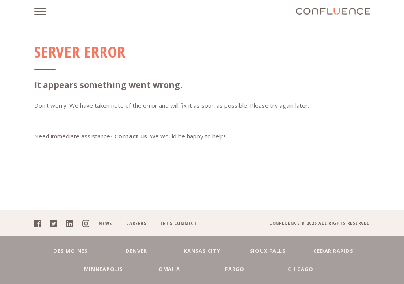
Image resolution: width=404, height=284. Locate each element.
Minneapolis (103, 269)
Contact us (130, 136)
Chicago (300, 269)
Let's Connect (178, 223)
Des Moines (70, 250)
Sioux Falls (268, 250)
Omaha (169, 269)
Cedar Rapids (333, 250)
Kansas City (202, 250)
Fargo (234, 269)
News (105, 223)
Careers (136, 223)
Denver (136, 250)
